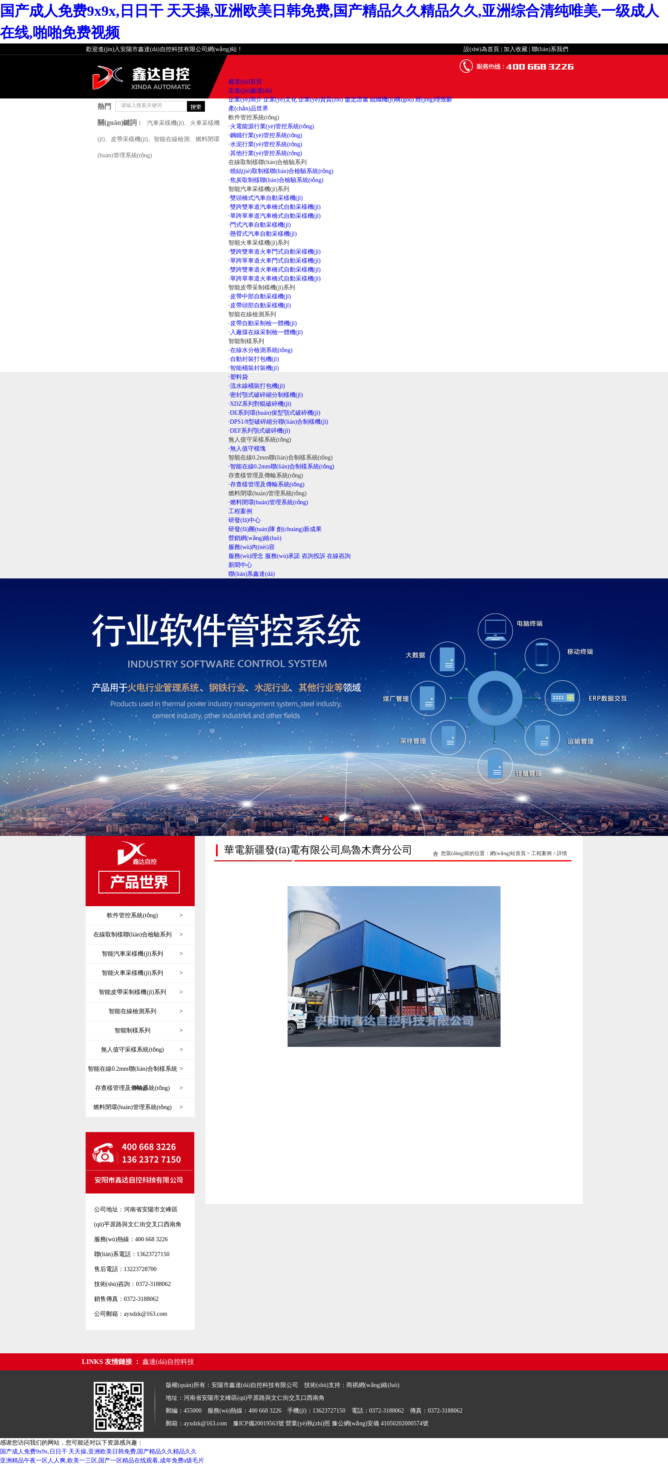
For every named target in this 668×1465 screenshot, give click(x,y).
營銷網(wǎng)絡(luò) (255, 538)
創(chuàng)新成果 (299, 529)
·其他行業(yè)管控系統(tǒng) (265, 153)
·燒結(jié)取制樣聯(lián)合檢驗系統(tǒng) (280, 171)
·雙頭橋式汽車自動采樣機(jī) (265, 198)
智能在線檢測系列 (252, 314)
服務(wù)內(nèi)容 (251, 547)
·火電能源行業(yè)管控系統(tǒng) (271, 126)
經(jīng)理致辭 (433, 99)
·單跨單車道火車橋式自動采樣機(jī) (274, 278)
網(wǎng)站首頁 (508, 853)
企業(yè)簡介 (245, 99)
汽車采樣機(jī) (165, 123)
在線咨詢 (339, 556)
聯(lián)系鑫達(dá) (251, 574)
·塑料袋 (238, 377)
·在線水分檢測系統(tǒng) (260, 350)
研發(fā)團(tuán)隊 (251, 529)
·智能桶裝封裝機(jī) (253, 368)
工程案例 (240, 511)
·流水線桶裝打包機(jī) (256, 386)
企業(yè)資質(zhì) (320, 99)
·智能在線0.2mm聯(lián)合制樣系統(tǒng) (281, 466)
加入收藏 (515, 49)
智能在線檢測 (172, 139)
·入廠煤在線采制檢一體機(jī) (265, 332)
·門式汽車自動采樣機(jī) (259, 225)
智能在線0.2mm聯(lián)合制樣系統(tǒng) (280, 457)
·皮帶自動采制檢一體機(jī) (262, 323)
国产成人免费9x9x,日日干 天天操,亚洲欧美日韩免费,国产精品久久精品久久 (98, 1451)
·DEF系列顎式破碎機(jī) (259, 431)
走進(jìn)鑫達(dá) (250, 90)
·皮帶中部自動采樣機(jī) (259, 296)
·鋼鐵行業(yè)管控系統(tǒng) (265, 135)
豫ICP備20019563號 (258, 1423)
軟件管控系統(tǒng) (253, 117)
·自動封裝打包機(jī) (253, 359)
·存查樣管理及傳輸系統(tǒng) (266, 484)
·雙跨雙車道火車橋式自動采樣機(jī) (274, 269)
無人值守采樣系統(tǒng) (259, 439)
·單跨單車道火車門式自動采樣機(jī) (274, 260)
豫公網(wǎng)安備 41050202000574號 (380, 1423)
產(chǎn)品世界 (248, 108)
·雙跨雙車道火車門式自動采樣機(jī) (274, 252)
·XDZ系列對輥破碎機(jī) (259, 404)
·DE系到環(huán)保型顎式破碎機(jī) (274, 413)
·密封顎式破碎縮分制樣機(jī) (265, 395)
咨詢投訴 (313, 556)
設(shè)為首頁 (481, 49)
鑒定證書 (357, 99)
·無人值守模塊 (247, 448)
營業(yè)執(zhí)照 (307, 1423)
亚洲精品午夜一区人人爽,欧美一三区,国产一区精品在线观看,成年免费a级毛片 (102, 1460)
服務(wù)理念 (245, 556)
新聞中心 (240, 565)
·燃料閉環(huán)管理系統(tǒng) (268, 502)
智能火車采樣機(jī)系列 (258, 243)
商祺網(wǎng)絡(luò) (373, 1385)
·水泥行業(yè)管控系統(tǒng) (265, 144)
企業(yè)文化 (280, 99)
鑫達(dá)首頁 (245, 81)
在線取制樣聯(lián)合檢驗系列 (267, 162)
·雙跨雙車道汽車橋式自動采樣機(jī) (274, 207)
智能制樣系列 (246, 341)
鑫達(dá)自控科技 (168, 1361)
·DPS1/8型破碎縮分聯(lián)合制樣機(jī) (278, 422)
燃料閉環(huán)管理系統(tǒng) (267, 493)
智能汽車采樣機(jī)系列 (258, 189)
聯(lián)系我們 (550, 49)
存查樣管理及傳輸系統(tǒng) (265, 475)
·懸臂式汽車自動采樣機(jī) (262, 234)
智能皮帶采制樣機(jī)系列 (261, 287)
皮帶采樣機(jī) (129, 139)
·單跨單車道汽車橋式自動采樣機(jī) (274, 216)
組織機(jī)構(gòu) (392, 99)
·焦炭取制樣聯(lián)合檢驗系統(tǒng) (275, 180)
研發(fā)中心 (244, 520)
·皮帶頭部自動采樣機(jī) (259, 305)
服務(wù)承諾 (282, 556)
